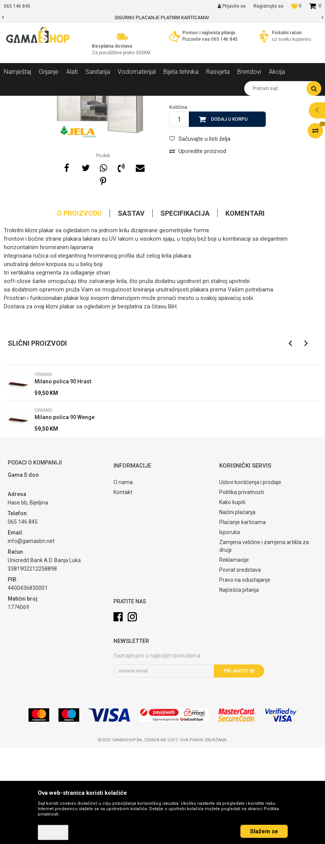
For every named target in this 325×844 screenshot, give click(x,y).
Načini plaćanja (237, 608)
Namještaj (74, 101)
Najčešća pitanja (239, 686)
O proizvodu (79, 309)
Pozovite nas (196, 39)
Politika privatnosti (241, 588)
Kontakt (122, 588)
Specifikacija (185, 309)
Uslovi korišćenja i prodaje (250, 578)
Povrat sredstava (240, 666)
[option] (162, 17)
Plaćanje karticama (242, 618)
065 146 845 (224, 39)
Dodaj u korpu (229, 215)
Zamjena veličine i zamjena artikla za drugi (264, 642)
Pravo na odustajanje (244, 676)
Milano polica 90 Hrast (63, 477)
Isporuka (229, 628)
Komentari (245, 309)
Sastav (131, 309)
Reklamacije (234, 656)
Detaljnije (53, 832)
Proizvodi (45, 101)
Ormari (136, 101)
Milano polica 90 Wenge (65, 513)
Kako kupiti (232, 598)
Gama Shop (16, 101)
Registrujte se (268, 6)
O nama (123, 578)
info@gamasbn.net (31, 637)
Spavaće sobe (107, 101)
